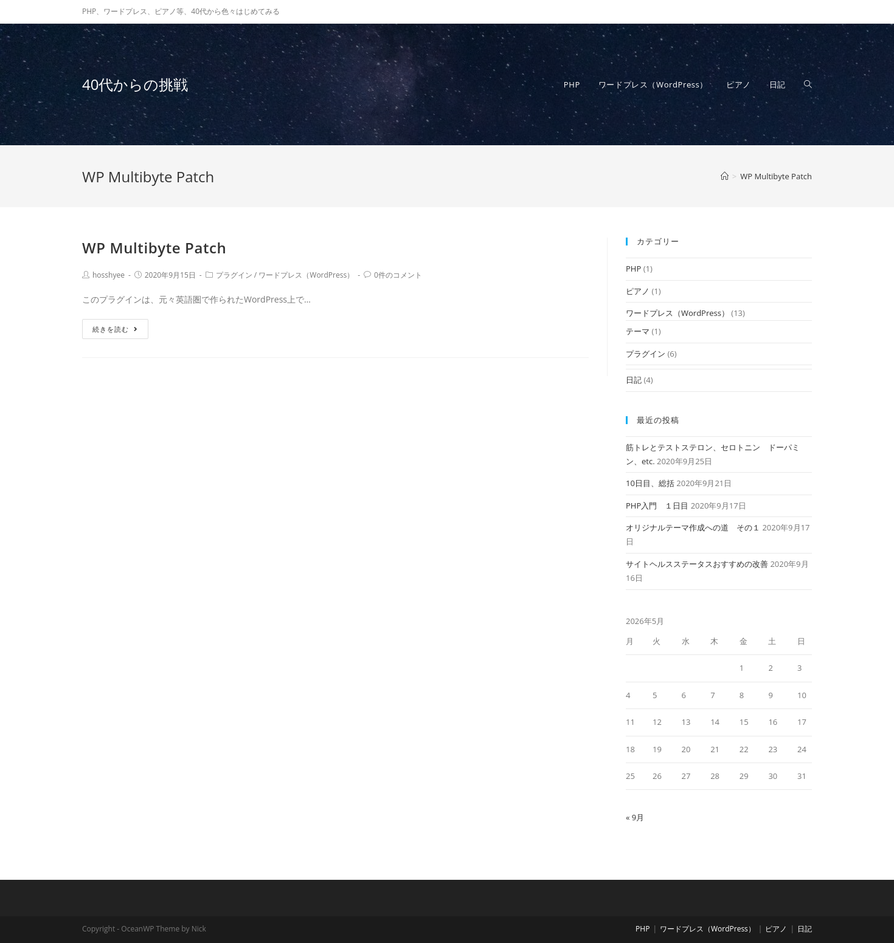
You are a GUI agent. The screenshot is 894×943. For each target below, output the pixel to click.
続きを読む (115, 329)
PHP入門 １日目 (657, 505)
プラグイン (234, 275)
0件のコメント (398, 275)
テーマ (638, 331)
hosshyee (108, 275)
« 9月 (635, 817)
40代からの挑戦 (135, 84)
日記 (634, 379)
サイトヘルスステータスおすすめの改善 (697, 563)
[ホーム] (725, 176)
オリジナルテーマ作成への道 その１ (693, 527)
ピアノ (638, 291)
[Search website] (808, 84)
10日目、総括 (650, 483)
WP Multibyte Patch (154, 248)
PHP (633, 268)
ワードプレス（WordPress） (306, 275)
